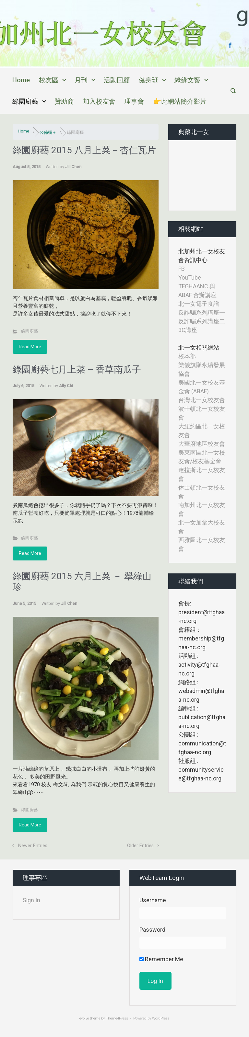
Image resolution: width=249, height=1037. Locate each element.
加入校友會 (99, 101)
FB (181, 268)
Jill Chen (73, 166)
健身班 (148, 80)
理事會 (134, 101)
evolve (84, 1018)
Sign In (31, 900)
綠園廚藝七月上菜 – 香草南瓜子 (77, 369)
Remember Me (161, 959)
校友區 (48, 80)
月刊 (81, 80)
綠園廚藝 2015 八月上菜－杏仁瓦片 (84, 150)
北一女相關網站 (198, 347)
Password (152, 929)
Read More (30, 346)
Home (21, 80)
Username (152, 900)
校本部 (187, 356)
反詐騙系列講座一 (201, 312)
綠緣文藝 (187, 80)
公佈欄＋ (48, 132)
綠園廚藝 (25, 101)
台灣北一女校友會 (201, 400)
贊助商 (64, 101)
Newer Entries (32, 845)
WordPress (161, 1018)
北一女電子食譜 (198, 303)
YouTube (189, 277)
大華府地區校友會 (201, 443)
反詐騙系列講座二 (201, 321)
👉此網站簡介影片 (180, 101)
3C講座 (187, 330)
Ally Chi (66, 385)
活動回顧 (117, 80)
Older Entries (140, 845)
